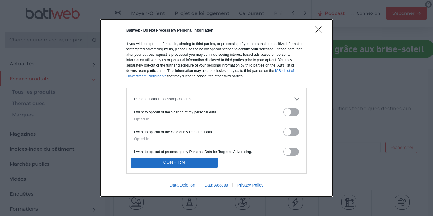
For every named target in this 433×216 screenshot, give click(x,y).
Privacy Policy (250, 185)
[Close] (320, 30)
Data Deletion (182, 185)
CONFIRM (175, 162)
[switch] (291, 111)
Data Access (216, 185)
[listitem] (216, 98)
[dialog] (216, 108)
